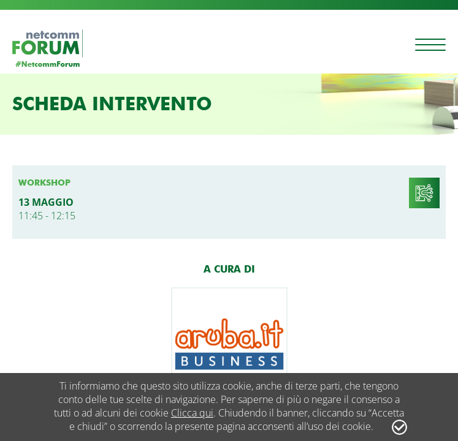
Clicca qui (192, 413)
